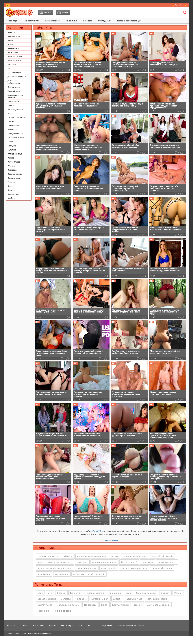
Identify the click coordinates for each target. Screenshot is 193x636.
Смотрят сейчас (52, 21)
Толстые (11, 182)
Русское (11, 166)
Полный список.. (63, 610)
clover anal (82, 562)
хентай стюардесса (48, 556)
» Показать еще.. (110, 540)
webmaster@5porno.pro (42, 634)
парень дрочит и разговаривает (55, 562)
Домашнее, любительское (14, 82)
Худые (116, 599)
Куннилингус (13, 126)
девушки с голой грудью (134, 568)
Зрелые (11, 105)
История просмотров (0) (129, 21)
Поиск (24, 625)
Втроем (137, 605)
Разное (11, 158)
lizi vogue (67, 556)
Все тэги (52, 625)
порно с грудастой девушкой (88, 574)
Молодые (12, 146)
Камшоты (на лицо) (16, 118)
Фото (81, 625)
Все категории (14, 194)
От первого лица (15, 154)
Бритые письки (120, 605)
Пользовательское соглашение (130, 625)
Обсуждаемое (104, 21)
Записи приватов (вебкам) (15, 96)
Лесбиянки (12, 130)
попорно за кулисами (134, 556)
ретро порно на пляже (104, 562)
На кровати (90, 605)
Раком (177, 593)
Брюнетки (75, 593)
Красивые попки (95, 593)
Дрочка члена (14, 87)
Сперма (61, 593)
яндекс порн (61, 574)
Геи (9, 68)
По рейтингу (71, 21)
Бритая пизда (45, 605)
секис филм (44, 574)
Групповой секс (14, 72)
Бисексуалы (13, 52)
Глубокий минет (99, 599)
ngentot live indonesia (162, 556)
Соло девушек (14, 178)
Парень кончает (133, 599)
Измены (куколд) (15, 110)
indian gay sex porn (86, 568)
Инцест (11, 114)
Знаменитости (14, 101)
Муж (49, 593)
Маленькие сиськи (157, 599)
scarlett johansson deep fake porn (55, 568)
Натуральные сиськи (68, 605)
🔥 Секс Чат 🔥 (179, 5)
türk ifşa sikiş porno (162, 568)
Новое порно (12, 21)
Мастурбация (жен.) (16, 134)
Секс (40, 593)
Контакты (92, 625)
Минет (10, 142)
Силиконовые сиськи (158, 605)
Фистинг (11, 190)
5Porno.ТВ (96, 531)
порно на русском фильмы (91, 556)
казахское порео (167, 562)
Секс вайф (12, 170)
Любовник (43, 610)
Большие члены (14, 60)
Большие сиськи (15, 56)
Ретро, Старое (14, 162)
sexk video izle (108, 568)
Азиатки (11, 32)
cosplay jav (147, 562)
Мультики (12, 150)
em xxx (114, 556)
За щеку (165, 593)
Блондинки (115, 593)
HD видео (87, 21)
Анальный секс (14, 36)
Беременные (13, 48)
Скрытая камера (15, 174)
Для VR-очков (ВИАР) (17, 77)
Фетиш (10, 186)
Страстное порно (47, 599)
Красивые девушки (146, 593)
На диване (81, 599)
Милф (104, 605)
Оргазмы (66, 599)
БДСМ (10, 44)
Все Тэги (11, 198)
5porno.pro (22, 634)
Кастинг (11, 122)
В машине (12, 64)
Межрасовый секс (16, 138)
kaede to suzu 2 (129, 562)
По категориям (32, 21)
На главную (12, 625)
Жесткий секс (14, 91)
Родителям (107, 625)
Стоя (128, 593)
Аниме (10, 40)
